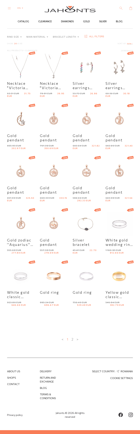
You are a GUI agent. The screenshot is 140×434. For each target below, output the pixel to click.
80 (21, 43)
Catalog (23, 21)
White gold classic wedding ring (20, 296)
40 (18, 43)
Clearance (45, 21)
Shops (11, 377)
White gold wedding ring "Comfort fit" (119, 244)
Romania (124, 371)
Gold (86, 21)
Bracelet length (66, 36)
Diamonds (67, 21)
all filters (94, 37)
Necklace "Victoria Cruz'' (16, 87)
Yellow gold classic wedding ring (119, 296)
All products (15, 50)
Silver (103, 21)
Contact (13, 384)
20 (15, 43)
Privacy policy (15, 414)
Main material (37, 36)
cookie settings (121, 378)
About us (13, 371)
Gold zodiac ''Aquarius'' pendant (19, 244)
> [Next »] (77, 339)
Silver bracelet (81, 242)
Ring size (14, 36)
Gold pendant (15, 137)
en (21, 8)
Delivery (46, 371)
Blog (119, 21)
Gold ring (49, 292)
